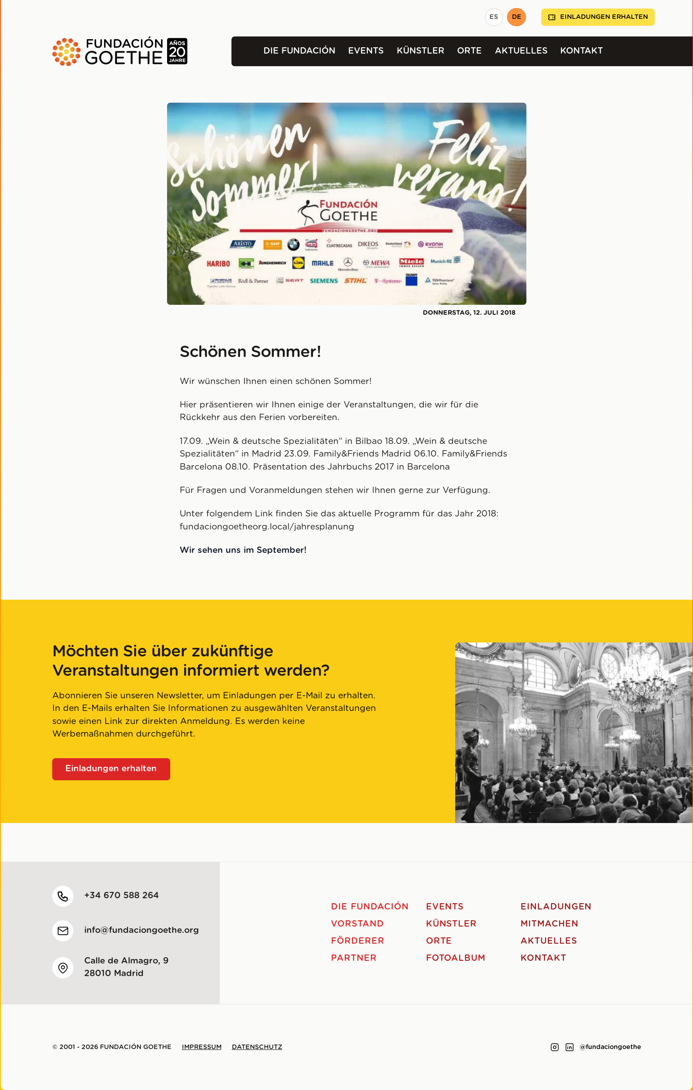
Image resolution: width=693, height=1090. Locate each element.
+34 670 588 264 (121, 895)
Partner (354, 958)
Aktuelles (521, 51)
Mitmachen (550, 924)
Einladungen (556, 907)
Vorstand (357, 924)
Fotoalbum (456, 958)
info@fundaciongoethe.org (141, 930)
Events (366, 51)
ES (493, 17)
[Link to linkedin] (569, 1047)
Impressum (202, 1047)
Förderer (358, 941)
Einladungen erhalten (598, 17)
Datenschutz (257, 1047)
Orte (469, 51)
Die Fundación (299, 51)
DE (516, 17)
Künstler (420, 51)
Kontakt (581, 51)
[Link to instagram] (554, 1047)
